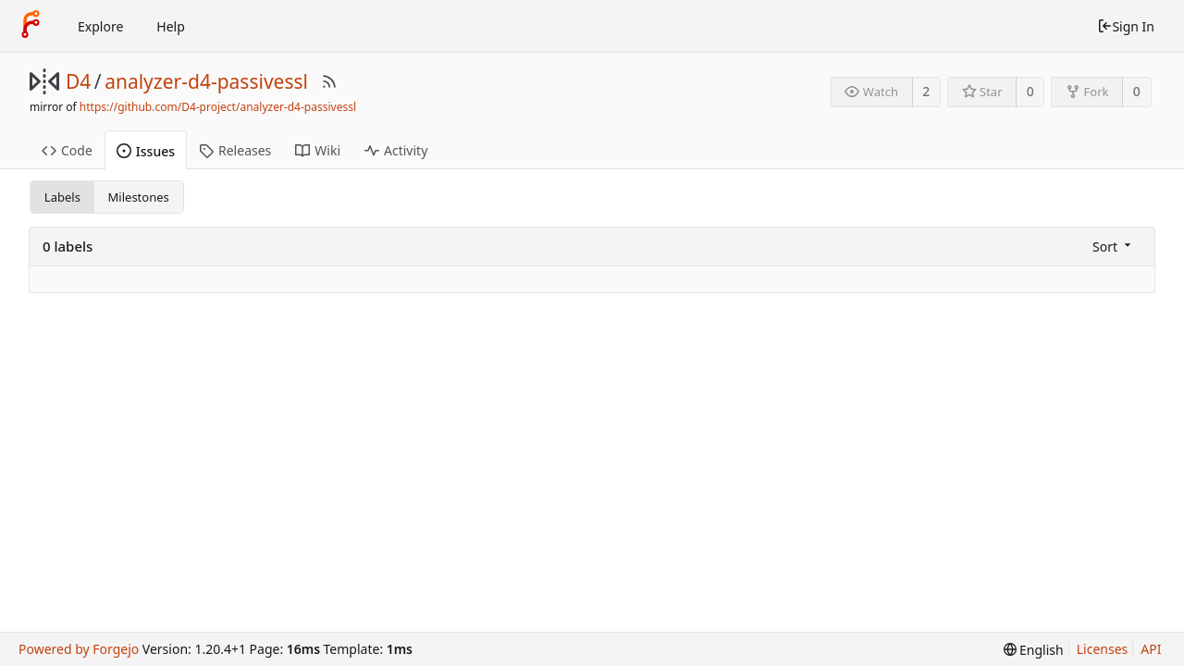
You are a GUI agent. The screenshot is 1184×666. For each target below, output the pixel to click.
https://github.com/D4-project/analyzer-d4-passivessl (218, 107)
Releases (235, 150)
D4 (78, 81)
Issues (146, 151)
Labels (62, 197)
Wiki (317, 150)
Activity (395, 150)
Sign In (1125, 26)
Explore (100, 26)
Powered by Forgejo (78, 649)
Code (67, 150)
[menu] (1113, 246)
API (1151, 649)
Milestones (138, 197)
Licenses (1102, 649)
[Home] (30, 26)
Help (170, 26)
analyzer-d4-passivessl (206, 81)
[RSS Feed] (329, 81)
